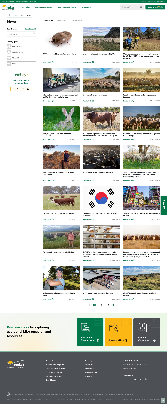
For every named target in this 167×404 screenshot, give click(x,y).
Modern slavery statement (152, 399)
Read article (47, 62)
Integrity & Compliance (8, 1)
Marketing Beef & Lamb (22, 1)
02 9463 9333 (128, 365)
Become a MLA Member (148, 1)
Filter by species (13, 42)
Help (118, 399)
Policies (84, 399)
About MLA (33, 1)
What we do (89, 365)
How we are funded (91, 372)
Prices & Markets (52, 361)
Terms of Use (60, 399)
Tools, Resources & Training (56, 368)
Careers (100, 399)
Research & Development (55, 365)
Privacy (69, 399)
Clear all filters (29, 29)
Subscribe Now (21, 89)
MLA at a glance (90, 361)
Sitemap (125, 399)
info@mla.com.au (129, 368)
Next (113, 305)
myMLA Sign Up (161, 1)
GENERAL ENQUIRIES (130, 361)
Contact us (88, 376)
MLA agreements (135, 399)
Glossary (92, 399)
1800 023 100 (141, 365)
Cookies (77, 399)
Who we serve (89, 368)
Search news (21, 29)
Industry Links (110, 399)
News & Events (51, 380)
